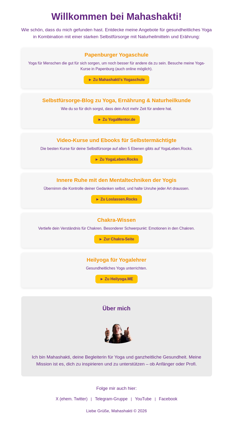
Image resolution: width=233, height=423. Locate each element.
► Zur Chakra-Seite (116, 239)
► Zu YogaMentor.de (116, 119)
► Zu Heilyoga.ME (116, 279)
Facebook (168, 399)
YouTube (143, 399)
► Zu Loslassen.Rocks (116, 199)
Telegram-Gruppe (111, 399)
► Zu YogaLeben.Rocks (116, 159)
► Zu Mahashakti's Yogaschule (116, 80)
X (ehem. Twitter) (72, 399)
